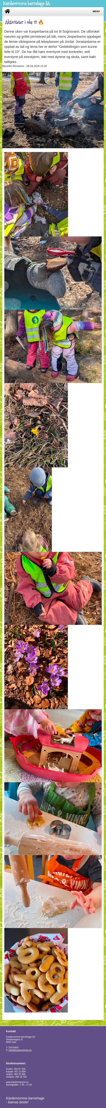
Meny (96, 11)
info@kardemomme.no (20, 1050)
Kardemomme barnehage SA (26, 3)
